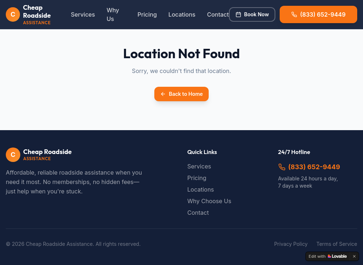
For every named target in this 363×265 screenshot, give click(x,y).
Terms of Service (336, 244)
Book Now (252, 14)
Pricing (147, 14)
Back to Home (181, 94)
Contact (218, 14)
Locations (182, 14)
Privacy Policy (291, 244)
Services (83, 14)
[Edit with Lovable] (328, 256)
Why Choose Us (209, 201)
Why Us (113, 14)
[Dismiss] (354, 256)
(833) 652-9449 (309, 167)
